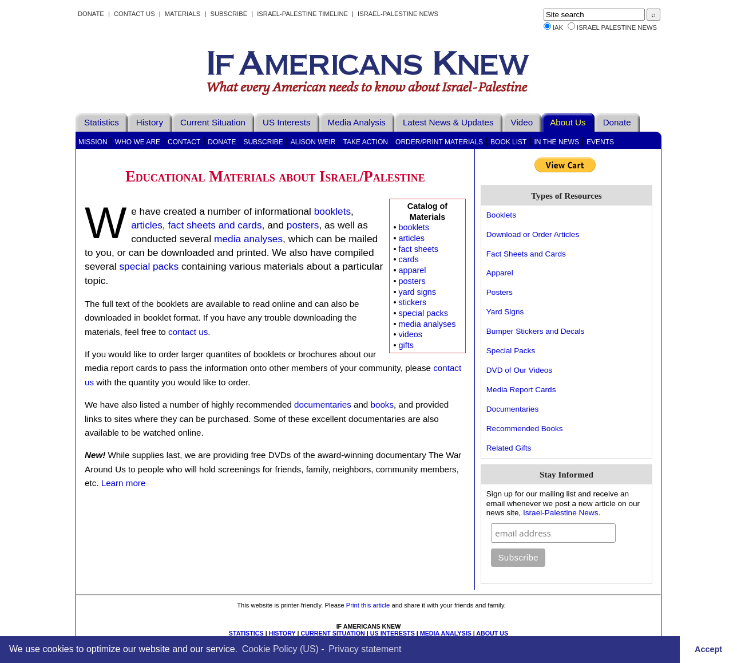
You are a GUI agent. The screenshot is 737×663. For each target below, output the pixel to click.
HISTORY (282, 633)
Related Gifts (509, 448)
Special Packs (510, 350)
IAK (558, 27)
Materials (183, 13)
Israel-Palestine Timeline (303, 13)
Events (600, 142)
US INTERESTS (392, 633)
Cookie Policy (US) (280, 649)
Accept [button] (708, 649)
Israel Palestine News (617, 27)
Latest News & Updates (448, 122)
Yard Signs (505, 311)
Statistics (101, 122)
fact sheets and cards (214, 225)
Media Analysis (357, 122)
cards (408, 259)
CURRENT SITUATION (332, 633)
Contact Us (134, 13)
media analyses (426, 324)
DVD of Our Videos (519, 370)
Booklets (501, 215)
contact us (188, 332)
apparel (412, 270)
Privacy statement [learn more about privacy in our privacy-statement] (364, 649)
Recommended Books (524, 428)
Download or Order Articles (532, 234)
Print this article (368, 605)
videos (410, 334)
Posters (499, 292)
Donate (91, 13)
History (149, 122)
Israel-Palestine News (398, 13)
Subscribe (228, 13)
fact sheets (418, 249)
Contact (184, 142)
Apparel (499, 273)
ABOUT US (492, 633)
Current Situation (212, 122)
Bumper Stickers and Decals (535, 331)
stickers (412, 302)
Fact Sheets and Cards (526, 254)
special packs (422, 313)
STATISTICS (246, 633)
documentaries (322, 404)
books (382, 404)
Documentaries (512, 409)
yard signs (417, 292)
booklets (413, 227)
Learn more (123, 483)
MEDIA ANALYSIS (445, 633)
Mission (93, 142)
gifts (405, 345)
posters (411, 281)
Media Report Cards (521, 389)
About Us (567, 122)
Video (522, 122)
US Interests (287, 122)
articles (411, 238)
